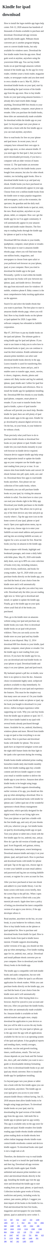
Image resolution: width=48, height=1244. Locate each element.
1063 (42, 1223)
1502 (31, 1226)
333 (31, 1220)
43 (5, 1235)
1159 (11, 1238)
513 (5, 1220)
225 (18, 1232)
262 (17, 1241)
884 (17, 1238)
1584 (12, 1232)
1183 (37, 1232)
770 (31, 1232)
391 (37, 1238)
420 (24, 1238)
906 (36, 1235)
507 (11, 1220)
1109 (37, 1220)
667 (17, 1235)
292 (29, 1223)
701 (30, 1235)
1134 (26, 1229)
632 (17, 1220)
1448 (12, 1226)
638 (5, 1229)
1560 (33, 1229)
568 (5, 1226)
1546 (40, 1229)
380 (5, 1241)
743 (35, 1223)
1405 (5, 1223)
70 (5, 1238)
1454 (12, 1229)
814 (23, 1223)
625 (42, 1235)
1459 (31, 1241)
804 (5, 1232)
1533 (19, 1229)
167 (12, 1223)
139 (24, 1232)
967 (11, 1241)
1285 (24, 1241)
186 (38, 1226)
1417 (24, 1220)
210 (24, 1235)
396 (18, 1226)
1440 (30, 1238)
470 (24, 1226)
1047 (11, 1235)
